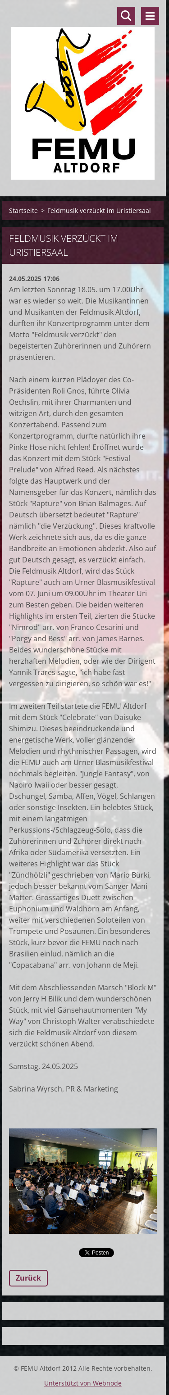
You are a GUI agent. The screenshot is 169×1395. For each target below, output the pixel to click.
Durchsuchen (126, 16)
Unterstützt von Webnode (83, 1383)
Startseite (23, 210)
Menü (150, 16)
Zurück (28, 1278)
